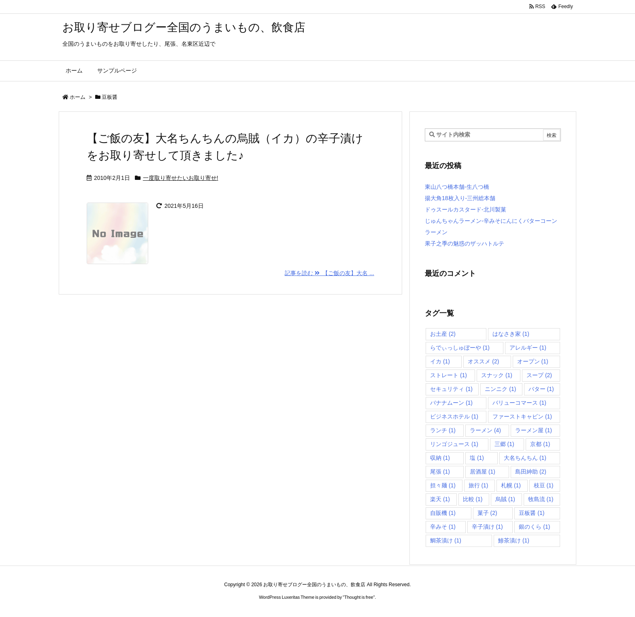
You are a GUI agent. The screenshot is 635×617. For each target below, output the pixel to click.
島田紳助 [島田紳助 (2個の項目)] (530, 471)
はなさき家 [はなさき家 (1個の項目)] (510, 334)
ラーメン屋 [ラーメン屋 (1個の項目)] (533, 430)
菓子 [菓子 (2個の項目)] (487, 513)
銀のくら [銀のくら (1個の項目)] (534, 526)
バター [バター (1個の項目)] (541, 389)
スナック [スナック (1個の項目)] (496, 375)
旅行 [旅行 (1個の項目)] (478, 485)
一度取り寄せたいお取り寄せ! (180, 178)
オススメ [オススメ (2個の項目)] (483, 361)
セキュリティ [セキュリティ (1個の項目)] (451, 389)
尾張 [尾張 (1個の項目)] (440, 471)
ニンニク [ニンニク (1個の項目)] (500, 389)
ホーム (77, 97)
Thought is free (358, 597)
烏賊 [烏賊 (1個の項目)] (505, 499)
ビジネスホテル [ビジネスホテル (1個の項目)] (454, 416)
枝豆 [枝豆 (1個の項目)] (544, 485)
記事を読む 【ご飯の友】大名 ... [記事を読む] (329, 273)
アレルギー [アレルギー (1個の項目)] (527, 347)
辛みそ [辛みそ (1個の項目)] (443, 526)
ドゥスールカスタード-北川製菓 (465, 209)
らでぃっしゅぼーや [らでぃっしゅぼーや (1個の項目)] (460, 347)
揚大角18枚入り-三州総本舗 (460, 198)
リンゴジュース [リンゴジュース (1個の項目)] (454, 444)
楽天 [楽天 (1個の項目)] (440, 499)
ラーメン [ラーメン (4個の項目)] (485, 430)
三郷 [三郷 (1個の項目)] (504, 444)
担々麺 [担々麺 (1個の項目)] (443, 485)
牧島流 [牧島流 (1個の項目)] (541, 499)
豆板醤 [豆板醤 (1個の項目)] (531, 513)
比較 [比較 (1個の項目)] (473, 499)
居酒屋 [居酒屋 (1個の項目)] (482, 471)
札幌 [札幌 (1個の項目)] (511, 485)
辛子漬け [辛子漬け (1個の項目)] (487, 526)
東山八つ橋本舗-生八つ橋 (457, 187)
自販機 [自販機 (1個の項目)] (443, 513)
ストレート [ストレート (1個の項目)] (448, 375)
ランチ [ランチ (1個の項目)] (443, 430)
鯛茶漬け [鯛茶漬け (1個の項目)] (445, 540)
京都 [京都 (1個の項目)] (540, 444)
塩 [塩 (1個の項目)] (477, 458)
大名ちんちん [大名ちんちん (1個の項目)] (525, 458)
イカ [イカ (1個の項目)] (440, 361)
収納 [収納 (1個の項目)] (440, 458)
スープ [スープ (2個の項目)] (539, 375)
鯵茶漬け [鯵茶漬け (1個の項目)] (513, 540)
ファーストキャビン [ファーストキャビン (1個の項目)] (522, 416)
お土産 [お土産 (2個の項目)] (443, 334)
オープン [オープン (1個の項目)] (532, 361)
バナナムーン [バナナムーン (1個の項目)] (451, 402)
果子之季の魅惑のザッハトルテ (464, 243)
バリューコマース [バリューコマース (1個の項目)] (519, 402)
